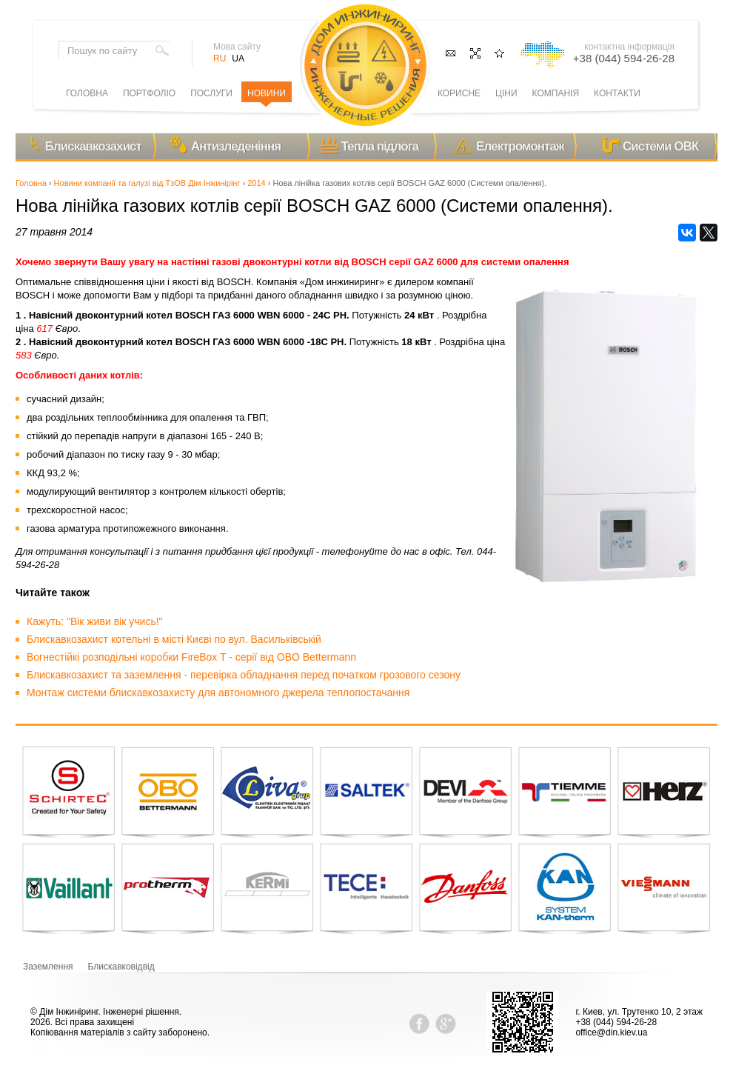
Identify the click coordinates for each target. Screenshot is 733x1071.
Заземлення (48, 966)
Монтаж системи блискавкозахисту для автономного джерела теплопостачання (218, 692)
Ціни (506, 93)
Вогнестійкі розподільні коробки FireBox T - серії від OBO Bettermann (191, 657)
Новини (266, 93)
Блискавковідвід (121, 966)
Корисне (459, 93)
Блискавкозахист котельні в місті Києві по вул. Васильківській (174, 639)
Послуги (211, 93)
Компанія (555, 93)
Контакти (617, 93)
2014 (256, 182)
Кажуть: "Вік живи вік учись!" (95, 621)
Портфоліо (149, 93)
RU (219, 58)
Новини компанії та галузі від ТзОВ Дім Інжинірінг (147, 182)
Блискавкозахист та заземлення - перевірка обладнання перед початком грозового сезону (244, 675)
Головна (31, 182)
